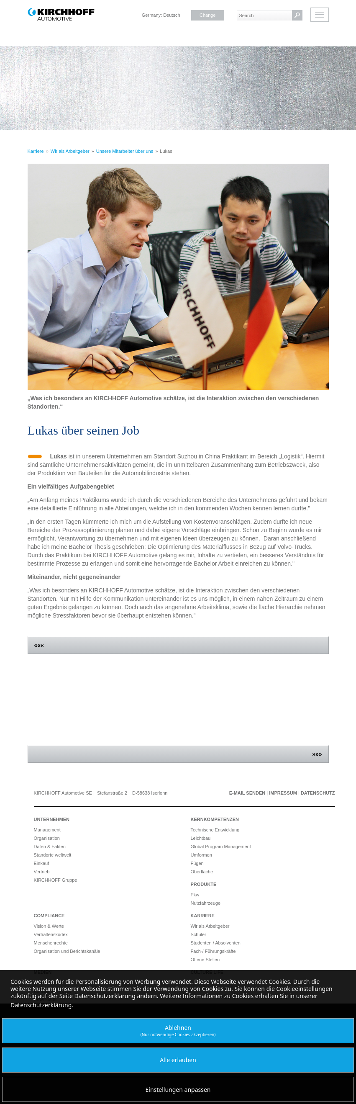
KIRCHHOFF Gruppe (55, 880)
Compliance (49, 915)
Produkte (204, 884)
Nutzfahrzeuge (206, 903)
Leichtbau (201, 838)
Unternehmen (52, 819)
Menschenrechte (51, 942)
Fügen (197, 863)
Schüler (198, 934)
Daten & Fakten (50, 846)
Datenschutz (318, 792)
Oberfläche (202, 871)
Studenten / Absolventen (216, 942)
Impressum (283, 792)
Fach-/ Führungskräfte (213, 951)
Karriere (203, 915)
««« (39, 645)
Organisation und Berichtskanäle (67, 951)
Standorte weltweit (53, 854)
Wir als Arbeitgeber (210, 926)
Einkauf (41, 863)
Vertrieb (42, 871)
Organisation (47, 838)
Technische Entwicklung (215, 829)
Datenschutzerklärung (41, 1005)
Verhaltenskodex (51, 934)
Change (208, 15)
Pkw (195, 894)
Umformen (201, 854)
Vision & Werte (49, 926)
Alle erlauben (178, 1060)
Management (47, 829)
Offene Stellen (205, 959)
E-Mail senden (247, 792)
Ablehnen (178, 1030)
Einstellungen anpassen (178, 1090)
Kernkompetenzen (215, 819)
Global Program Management (221, 846)
